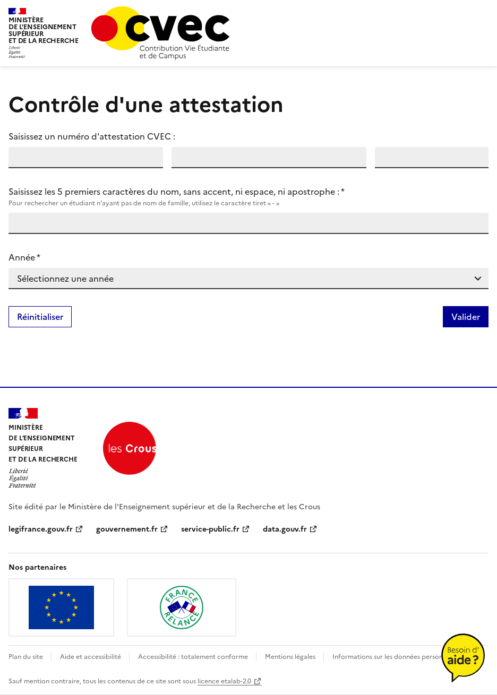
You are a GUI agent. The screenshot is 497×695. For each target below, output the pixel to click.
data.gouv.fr (285, 529)
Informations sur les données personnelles (396, 657)
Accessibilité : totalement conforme (194, 657)
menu (482, 12)
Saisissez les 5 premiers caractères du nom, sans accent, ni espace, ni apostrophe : (248, 197)
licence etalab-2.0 (224, 681)
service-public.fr (210, 529)
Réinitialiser (40, 316)
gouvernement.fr (127, 529)
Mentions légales (291, 657)
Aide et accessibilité (91, 657)
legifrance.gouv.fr (40, 529)
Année (24, 257)
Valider (465, 316)
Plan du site (26, 657)
